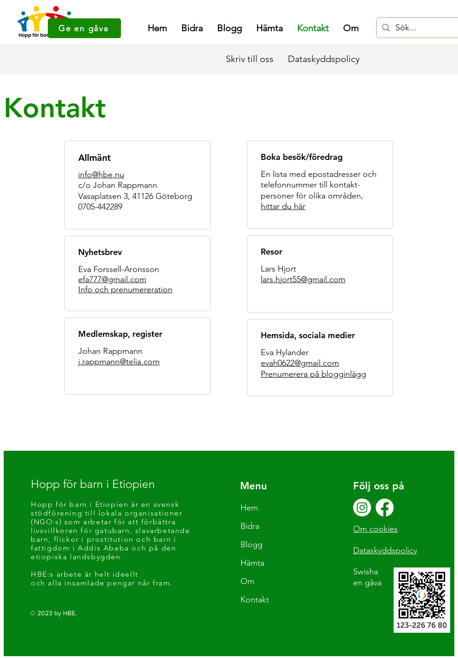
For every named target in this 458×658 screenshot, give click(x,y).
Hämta (252, 563)
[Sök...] (420, 28)
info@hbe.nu (101, 175)
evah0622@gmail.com (300, 363)
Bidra (249, 526)
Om (247, 581)
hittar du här (283, 206)
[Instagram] (362, 507)
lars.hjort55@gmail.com (303, 279)
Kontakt (254, 600)
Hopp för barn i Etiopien (93, 484)
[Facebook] (385, 507)
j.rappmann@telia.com (119, 362)
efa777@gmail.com (112, 279)
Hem (249, 508)
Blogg (251, 544)
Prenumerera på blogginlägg (313, 374)
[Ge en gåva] (84, 28)
